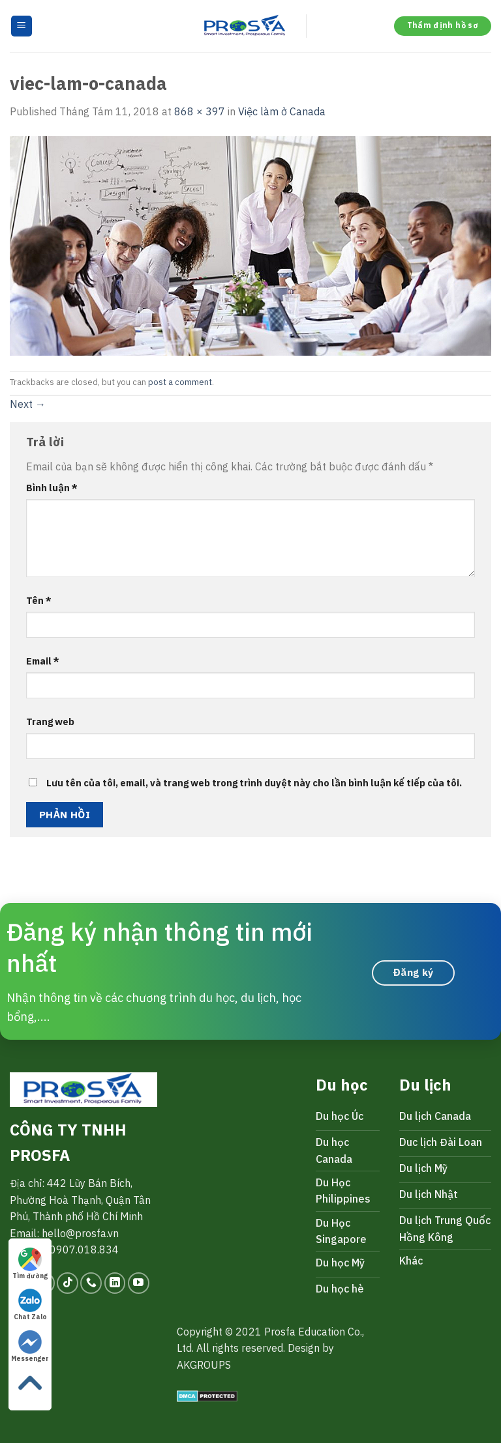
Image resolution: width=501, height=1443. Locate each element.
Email (42, 661)
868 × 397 (199, 111)
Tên (39, 600)
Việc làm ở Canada (282, 111)
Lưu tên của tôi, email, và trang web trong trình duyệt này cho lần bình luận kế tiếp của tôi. (254, 783)
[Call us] (91, 1283)
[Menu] (22, 26)
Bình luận (52, 487)
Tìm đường (30, 1264)
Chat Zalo (30, 1305)
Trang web (50, 721)
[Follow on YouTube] (138, 1283)
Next (28, 403)
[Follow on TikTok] (67, 1283)
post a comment (180, 382)
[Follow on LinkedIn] (115, 1283)
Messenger (30, 1346)
